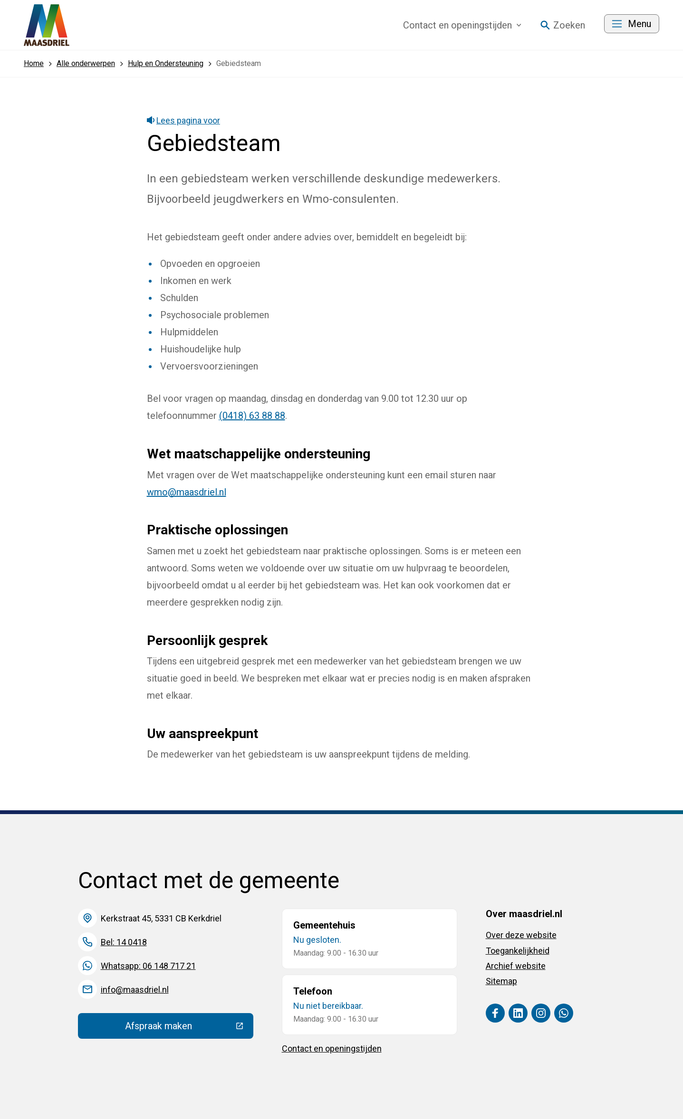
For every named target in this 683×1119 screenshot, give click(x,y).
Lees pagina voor (184, 120)
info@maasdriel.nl (135, 990)
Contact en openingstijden (332, 1048)
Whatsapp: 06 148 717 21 (148, 966)
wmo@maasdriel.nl (186, 492)
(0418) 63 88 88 (252, 415)
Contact (462, 25)
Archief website (516, 966)
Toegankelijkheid (517, 951)
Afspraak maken (189, 1028)
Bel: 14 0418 (124, 942)
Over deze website (521, 935)
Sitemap (501, 981)
